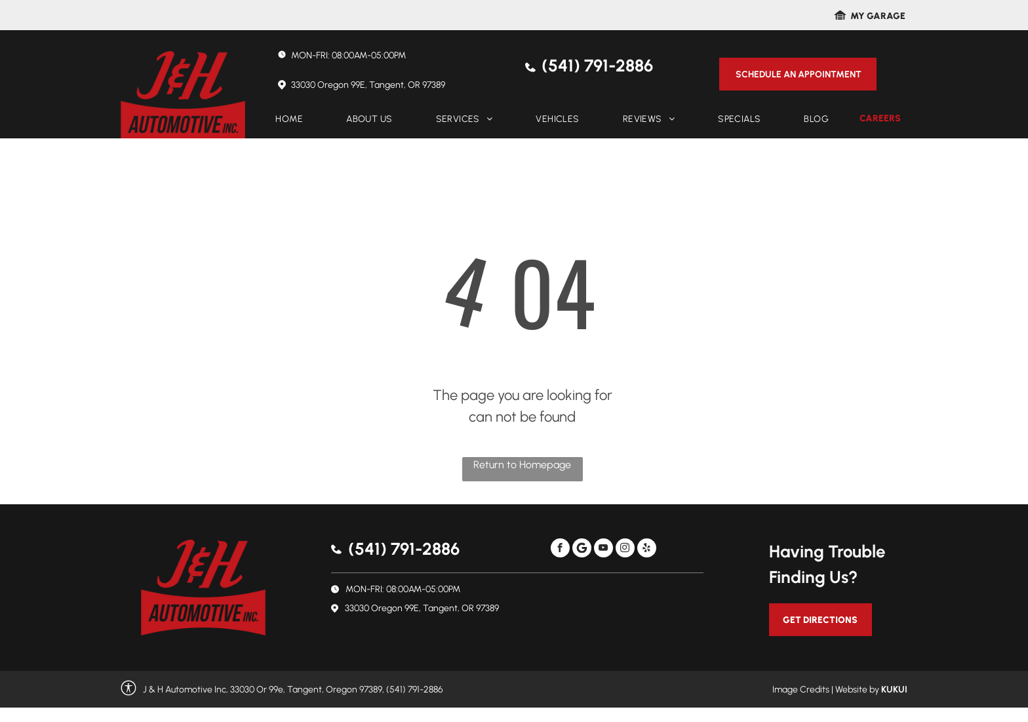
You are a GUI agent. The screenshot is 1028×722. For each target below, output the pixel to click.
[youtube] (603, 549)
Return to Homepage (522, 464)
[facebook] (560, 549)
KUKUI (894, 689)
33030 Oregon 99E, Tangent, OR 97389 (368, 84)
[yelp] (646, 549)
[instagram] (625, 549)
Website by (857, 689)
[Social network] (581, 549)
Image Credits (800, 689)
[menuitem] (289, 119)
